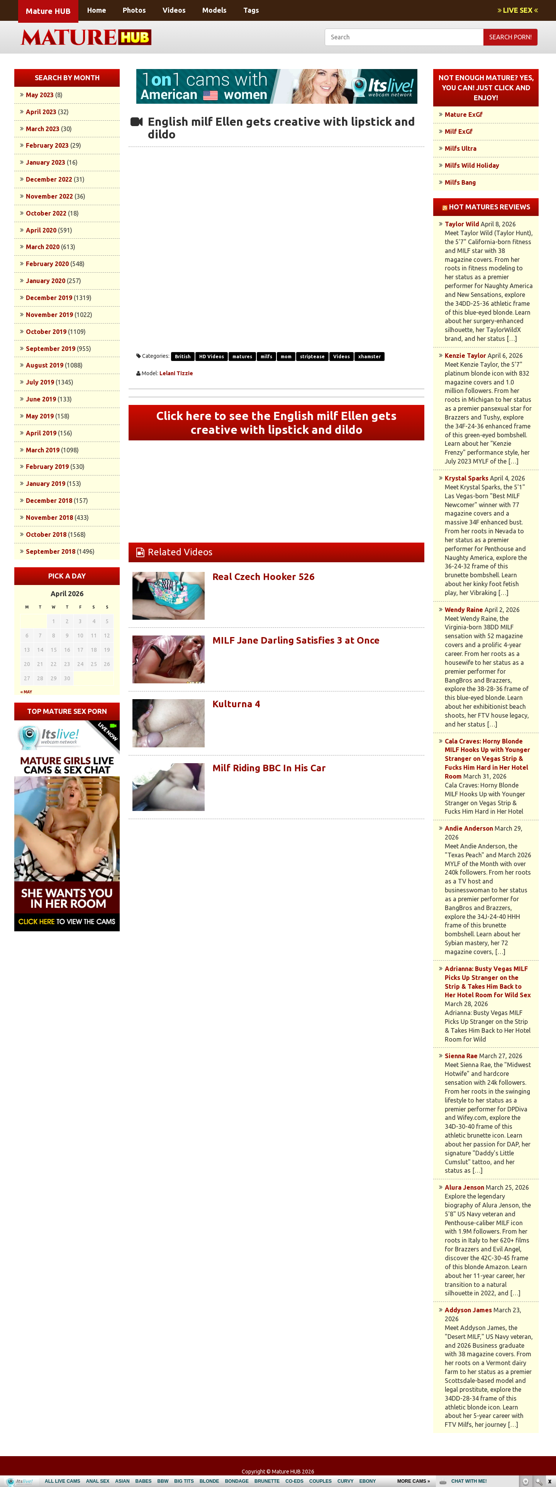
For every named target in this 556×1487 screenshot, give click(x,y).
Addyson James (468, 1310)
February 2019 (47, 466)
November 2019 (49, 314)
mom (286, 356)
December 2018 (49, 500)
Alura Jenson (464, 1187)
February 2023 (47, 145)
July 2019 (40, 382)
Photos (134, 10)
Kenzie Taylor (465, 355)
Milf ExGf (459, 131)
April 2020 (41, 230)
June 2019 (41, 399)
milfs (266, 356)
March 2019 (42, 450)
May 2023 (40, 94)
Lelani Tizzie (176, 373)
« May (26, 692)
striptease (312, 356)
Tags (251, 10)
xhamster (369, 356)
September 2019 (50, 348)
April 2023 (41, 111)
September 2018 (50, 551)
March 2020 (42, 246)
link (549, 1366)
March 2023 (42, 128)
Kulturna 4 (236, 704)
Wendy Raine (464, 609)
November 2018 (49, 517)
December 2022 (49, 179)
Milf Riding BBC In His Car (269, 768)
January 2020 (45, 280)
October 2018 (46, 534)
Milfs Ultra (460, 148)
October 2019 (46, 331)
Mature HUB (48, 11)
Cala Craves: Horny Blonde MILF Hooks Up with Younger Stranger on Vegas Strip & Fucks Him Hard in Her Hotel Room (487, 759)
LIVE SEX (518, 10)
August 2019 (44, 365)
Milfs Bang (460, 182)
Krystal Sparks (466, 478)
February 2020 (47, 263)
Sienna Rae (461, 1055)
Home (96, 10)
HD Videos (211, 356)
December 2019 (49, 297)
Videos (174, 10)
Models (214, 10)
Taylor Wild (462, 224)
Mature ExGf (464, 114)
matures (242, 356)
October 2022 (46, 213)
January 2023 (45, 162)
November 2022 (49, 196)
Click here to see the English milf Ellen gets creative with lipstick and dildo (276, 422)
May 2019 (40, 416)
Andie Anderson (469, 828)
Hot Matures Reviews (489, 207)
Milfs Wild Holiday (472, 165)
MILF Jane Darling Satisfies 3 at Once (296, 640)
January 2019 (45, 483)
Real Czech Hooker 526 (263, 577)
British (183, 356)
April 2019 (41, 433)
